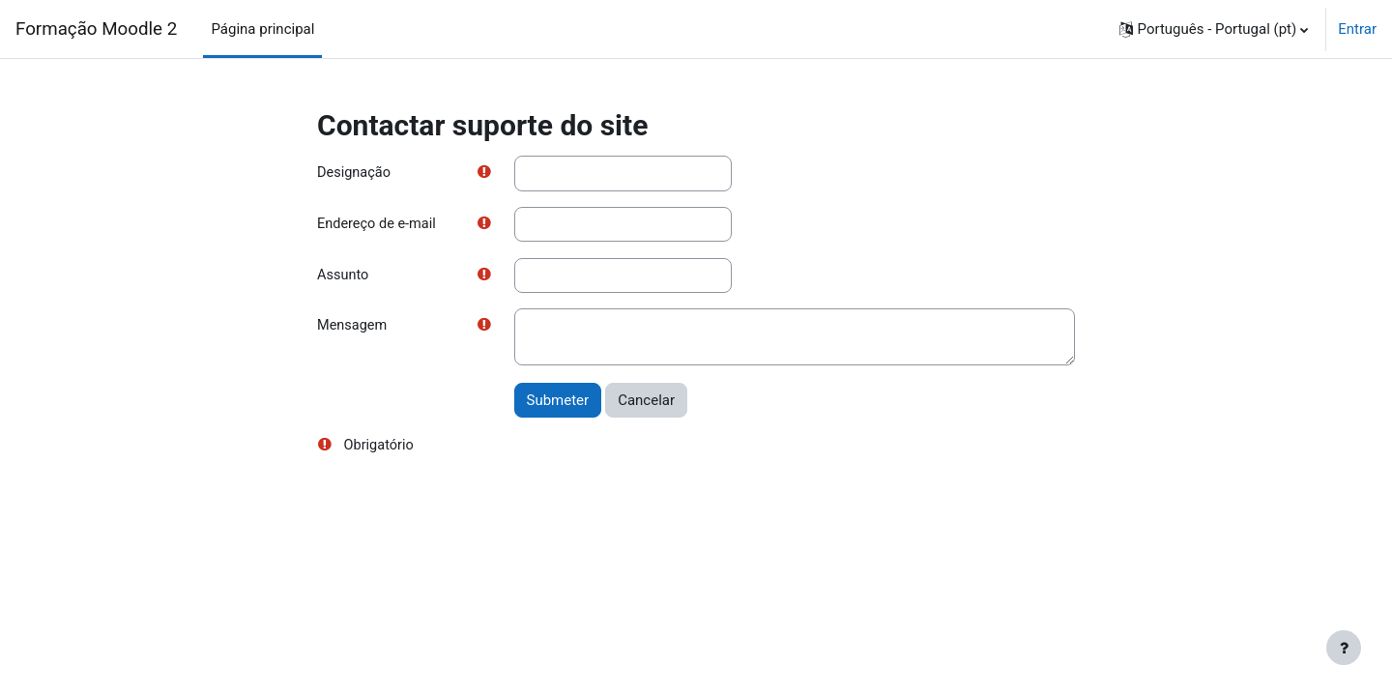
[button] (1214, 29)
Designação (355, 173)
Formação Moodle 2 (96, 29)
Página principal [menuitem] (262, 29)
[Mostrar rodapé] (1343, 647)
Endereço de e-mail (378, 225)
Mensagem (353, 328)
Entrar (1357, 29)
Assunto (343, 276)
